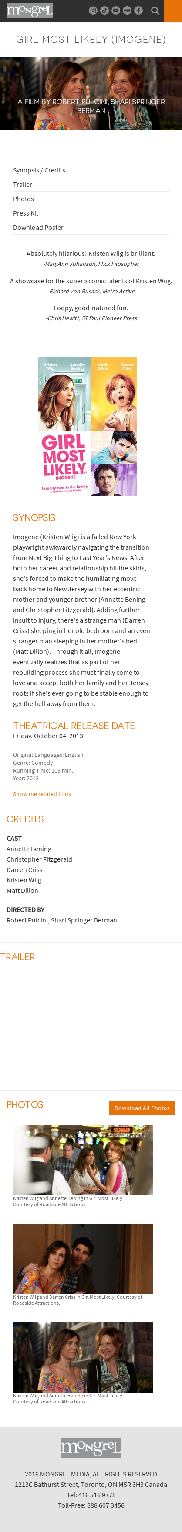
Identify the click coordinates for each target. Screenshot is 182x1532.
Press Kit (25, 213)
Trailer (22, 184)
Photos (23, 198)
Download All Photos (142, 1108)
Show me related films (42, 794)
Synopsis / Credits (39, 170)
